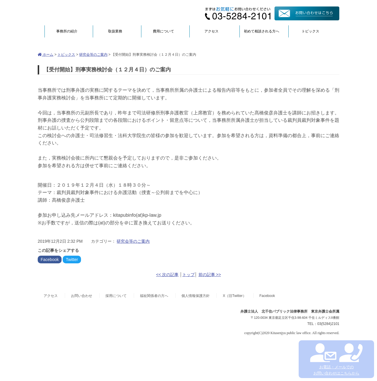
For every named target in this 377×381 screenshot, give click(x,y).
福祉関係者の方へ (154, 296)
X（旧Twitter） (234, 296)
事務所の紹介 (66, 31)
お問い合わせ (81, 296)
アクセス (211, 31)
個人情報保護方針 (195, 296)
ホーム (45, 54)
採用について (116, 296)
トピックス (310, 31)
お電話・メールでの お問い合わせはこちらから (336, 359)
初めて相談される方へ (261, 31)
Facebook (50, 259)
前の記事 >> (210, 274)
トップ (188, 274)
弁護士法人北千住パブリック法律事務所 (95, 12)
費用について (163, 31)
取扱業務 (115, 31)
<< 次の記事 (167, 274)
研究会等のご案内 (93, 54)
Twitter (72, 259)
